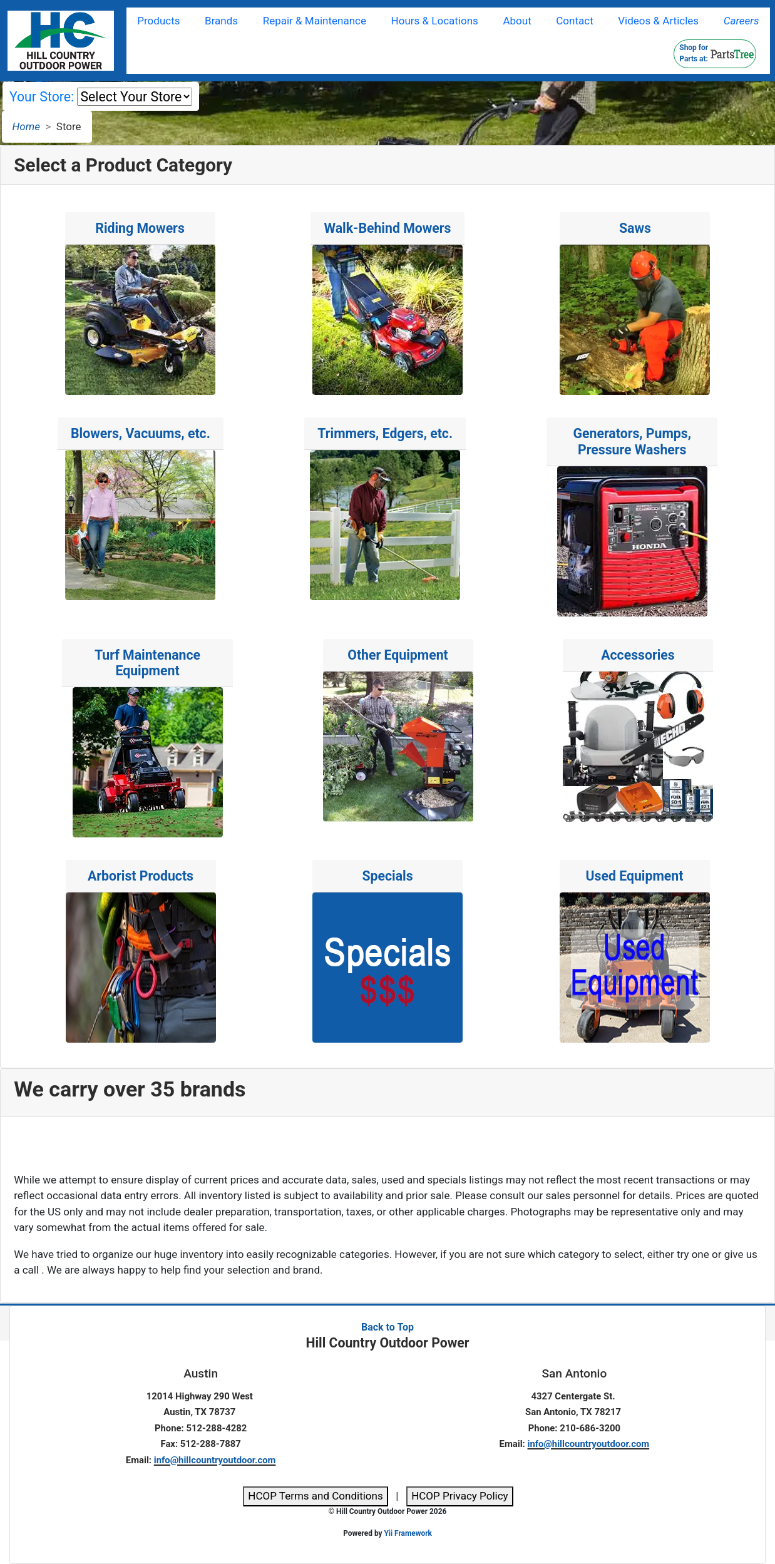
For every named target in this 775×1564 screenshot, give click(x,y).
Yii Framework (407, 1533)
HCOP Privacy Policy (459, 1496)
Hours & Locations (434, 20)
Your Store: (41, 97)
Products (158, 20)
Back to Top (387, 1327)
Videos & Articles (658, 20)
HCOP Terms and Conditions (315, 1496)
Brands (221, 20)
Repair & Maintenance (314, 20)
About (517, 20)
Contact (574, 20)
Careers (741, 20)
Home (26, 126)
